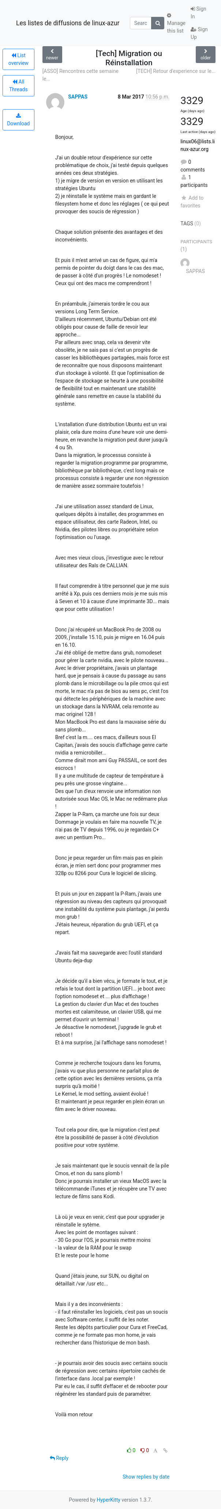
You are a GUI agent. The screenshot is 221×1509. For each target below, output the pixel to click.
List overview (18, 59)
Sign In (198, 12)
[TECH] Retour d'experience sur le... (176, 71)
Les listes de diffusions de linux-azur (67, 23)
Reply (59, 1458)
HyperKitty (108, 1500)
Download (18, 119)
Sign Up (199, 33)
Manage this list (176, 23)
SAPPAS (77, 97)
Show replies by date (146, 1477)
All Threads (18, 85)
